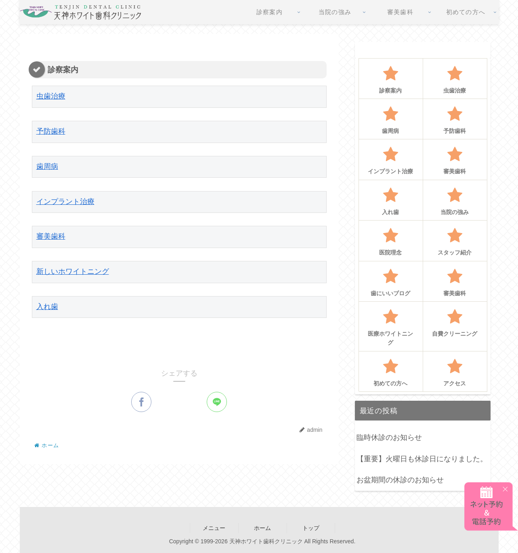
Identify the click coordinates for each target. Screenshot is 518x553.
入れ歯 (47, 307)
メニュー (214, 528)
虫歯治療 (50, 97)
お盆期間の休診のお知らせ (400, 480)
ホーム (262, 528)
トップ (310, 528)
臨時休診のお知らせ (389, 437)
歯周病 (47, 167)
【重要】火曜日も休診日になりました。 (422, 459)
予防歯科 (50, 132)
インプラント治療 (65, 202)
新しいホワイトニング (72, 272)
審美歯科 (50, 237)
